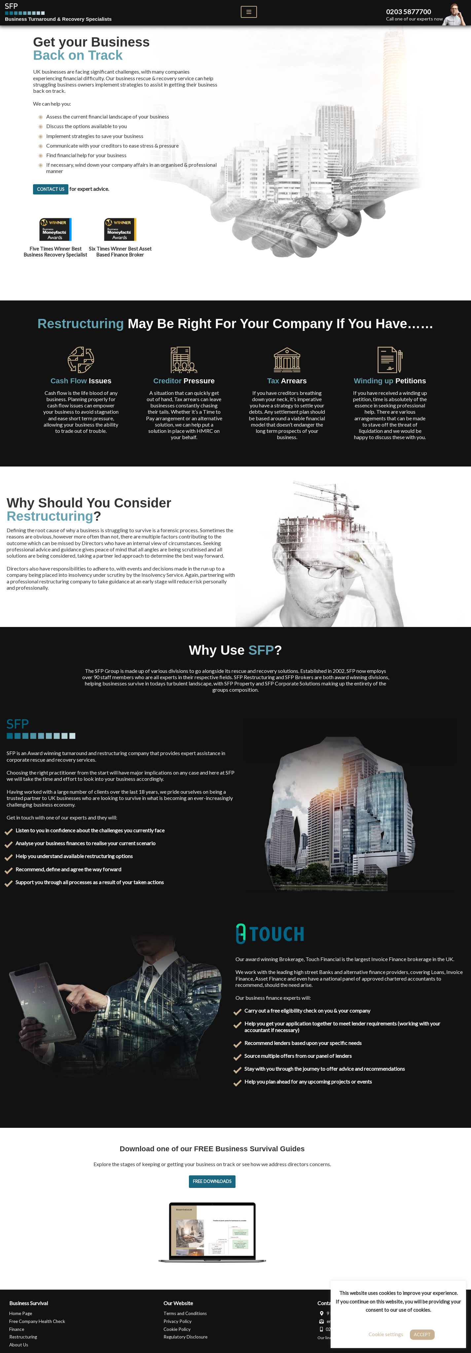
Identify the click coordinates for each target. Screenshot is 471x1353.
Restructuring (23, 1336)
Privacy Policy (177, 1321)
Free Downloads (212, 1181)
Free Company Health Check (37, 1321)
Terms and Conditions (185, 1313)
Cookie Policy (177, 1329)
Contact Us (50, 189)
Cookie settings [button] (386, 1334)
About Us (18, 1344)
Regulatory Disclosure (185, 1336)
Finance (16, 1329)
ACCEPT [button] (422, 1334)
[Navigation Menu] (249, 12)
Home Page (20, 1313)
